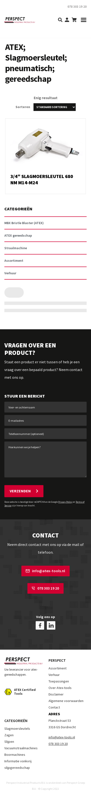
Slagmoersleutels (17, 728)
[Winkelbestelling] (54, 107)
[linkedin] (51, 625)
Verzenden (24, 490)
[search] (60, 20)
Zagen (9, 735)
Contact (54, 707)
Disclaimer (56, 694)
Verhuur (54, 675)
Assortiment (57, 668)
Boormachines (14, 754)
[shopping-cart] (74, 20)
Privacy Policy (65, 501)
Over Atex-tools (60, 688)
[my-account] (67, 20)
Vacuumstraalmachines (21, 748)
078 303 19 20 (45, 588)
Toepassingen (59, 681)
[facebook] (40, 625)
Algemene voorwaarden (66, 701)
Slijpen (9, 741)
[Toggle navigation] (82, 20)
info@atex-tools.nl (45, 570)
